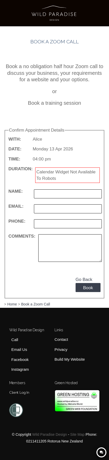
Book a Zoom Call (35, 304)
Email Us (19, 350)
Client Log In (19, 392)
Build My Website (70, 359)
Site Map (77, 434)
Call (14, 340)
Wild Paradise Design (49, 434)
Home (12, 304)
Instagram (20, 369)
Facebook (20, 359)
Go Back (84, 279)
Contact (61, 339)
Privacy (61, 349)
